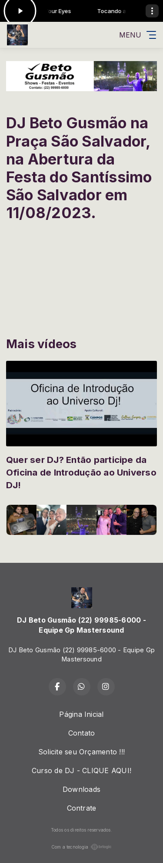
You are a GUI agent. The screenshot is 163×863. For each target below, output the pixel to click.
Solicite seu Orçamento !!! (81, 751)
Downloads (81, 789)
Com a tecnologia (81, 847)
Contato (81, 733)
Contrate (81, 808)
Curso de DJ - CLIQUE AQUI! (81, 770)
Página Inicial (81, 714)
